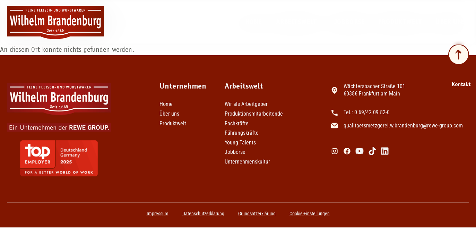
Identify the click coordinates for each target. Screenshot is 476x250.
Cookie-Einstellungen (309, 213)
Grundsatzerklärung (257, 213)
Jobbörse (349, 22)
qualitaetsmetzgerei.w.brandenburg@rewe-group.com (403, 125)
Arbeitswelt (298, 22)
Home (253, 22)
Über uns (452, 22)
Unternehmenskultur (247, 162)
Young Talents (240, 143)
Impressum (157, 213)
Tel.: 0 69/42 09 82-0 (367, 112)
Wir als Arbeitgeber (246, 104)
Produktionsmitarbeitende (253, 114)
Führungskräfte (242, 133)
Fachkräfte (237, 123)
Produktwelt (400, 22)
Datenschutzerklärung (203, 213)
